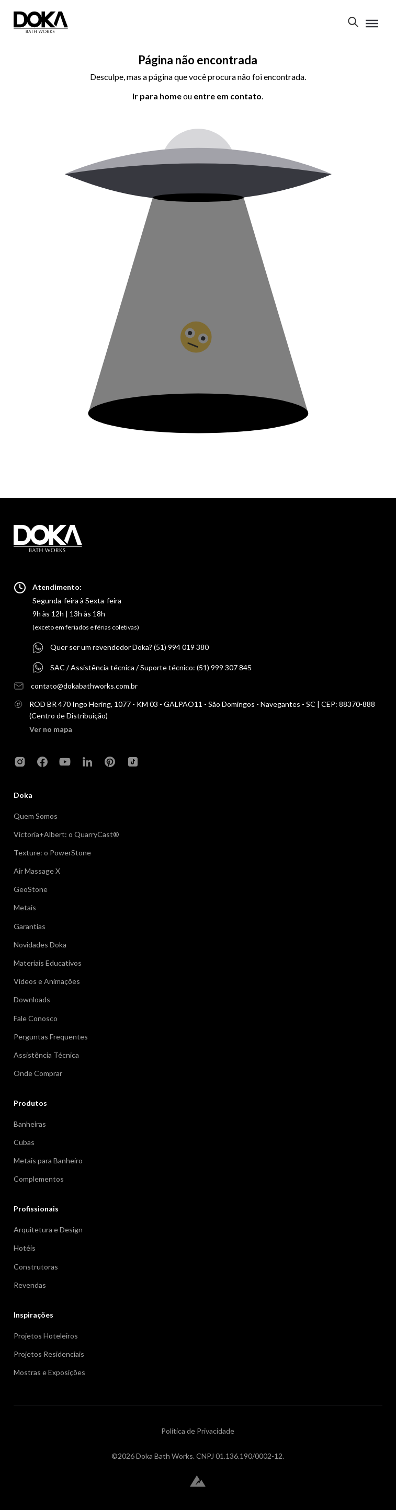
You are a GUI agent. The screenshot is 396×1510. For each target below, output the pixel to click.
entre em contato (228, 96)
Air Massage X (37, 870)
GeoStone (31, 889)
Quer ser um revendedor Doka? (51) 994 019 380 (129, 647)
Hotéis (25, 1247)
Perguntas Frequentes (51, 1036)
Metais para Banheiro (48, 1160)
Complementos (39, 1178)
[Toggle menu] (371, 23)
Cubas (24, 1142)
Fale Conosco (36, 1018)
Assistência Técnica (46, 1054)
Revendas (30, 1284)
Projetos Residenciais (49, 1353)
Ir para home (157, 96)
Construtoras (36, 1266)
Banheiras (30, 1123)
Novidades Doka (40, 944)
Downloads (32, 999)
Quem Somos (36, 815)
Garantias (30, 926)
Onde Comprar (38, 1073)
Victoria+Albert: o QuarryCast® (66, 834)
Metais (25, 907)
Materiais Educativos (48, 962)
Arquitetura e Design (48, 1229)
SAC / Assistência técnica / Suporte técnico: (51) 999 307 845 (151, 667)
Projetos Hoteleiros (46, 1335)
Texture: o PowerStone (52, 852)
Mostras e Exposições (49, 1372)
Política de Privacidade (197, 1430)
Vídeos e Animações (47, 981)
